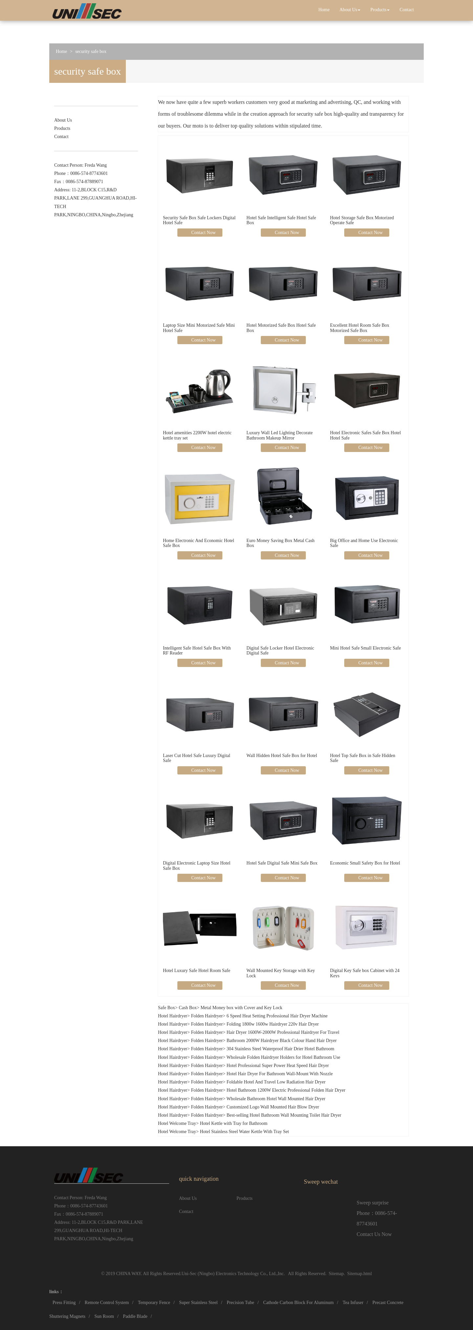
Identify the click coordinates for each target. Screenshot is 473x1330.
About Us (349, 9)
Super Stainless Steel (198, 1302)
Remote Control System (107, 1302)
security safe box (90, 51)
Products (380, 9)
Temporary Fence (154, 1302)
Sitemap (336, 1273)
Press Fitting (64, 1302)
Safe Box (166, 1007)
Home (323, 9)
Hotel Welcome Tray (177, 1123)
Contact (406, 9)
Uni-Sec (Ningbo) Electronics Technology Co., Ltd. (229, 1273)
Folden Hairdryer (207, 1015)
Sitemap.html (359, 1273)
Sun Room (104, 1316)
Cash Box (188, 1007)
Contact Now (203, 232)
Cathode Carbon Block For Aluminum (298, 1302)
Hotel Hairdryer (172, 1015)
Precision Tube (240, 1302)
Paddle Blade (135, 1316)
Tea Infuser (353, 1302)
